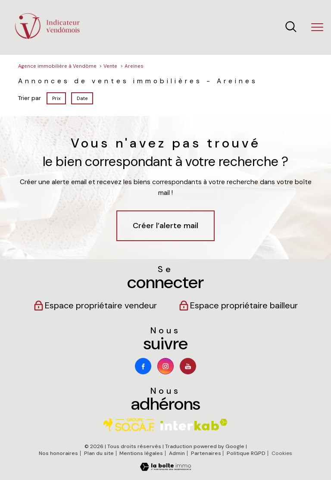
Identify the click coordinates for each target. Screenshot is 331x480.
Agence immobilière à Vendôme (57, 66)
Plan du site (99, 453)
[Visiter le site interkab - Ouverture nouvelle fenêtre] (194, 424)
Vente (110, 66)
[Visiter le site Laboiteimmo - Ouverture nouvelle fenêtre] (165, 469)
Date (82, 98)
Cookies (282, 454)
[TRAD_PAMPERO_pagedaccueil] (47, 38)
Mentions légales (141, 453)
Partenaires (206, 453)
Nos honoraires (58, 453)
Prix (56, 98)
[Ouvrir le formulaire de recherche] (291, 28)
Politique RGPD (246, 453)
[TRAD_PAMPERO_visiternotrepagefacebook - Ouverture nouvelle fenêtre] (143, 366)
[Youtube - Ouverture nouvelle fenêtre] (188, 366)
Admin (177, 453)
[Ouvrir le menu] (317, 27)
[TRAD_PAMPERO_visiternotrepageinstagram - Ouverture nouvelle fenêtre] (165, 366)
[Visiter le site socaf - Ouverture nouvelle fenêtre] (128, 424)
